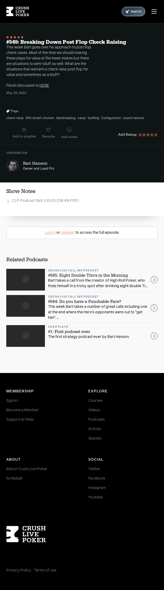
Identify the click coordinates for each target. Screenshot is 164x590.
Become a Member (22, 410)
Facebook (97, 478)
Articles (94, 429)
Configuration (111, 118)
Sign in (11, 401)
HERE (44, 85)
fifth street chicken (40, 118)
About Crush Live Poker (27, 469)
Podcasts (96, 419)
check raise (15, 118)
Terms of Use (45, 570)
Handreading (65, 118)
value (82, 118)
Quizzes (95, 438)
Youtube (95, 497)
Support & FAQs (20, 419)
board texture (133, 118)
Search (133, 12)
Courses (95, 401)
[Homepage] (17, 11)
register (68, 233)
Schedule (14, 478)
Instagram (97, 488)
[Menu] (154, 11)
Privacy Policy (18, 570)
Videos (94, 410)
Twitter (94, 469)
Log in (50, 233)
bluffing (93, 118)
